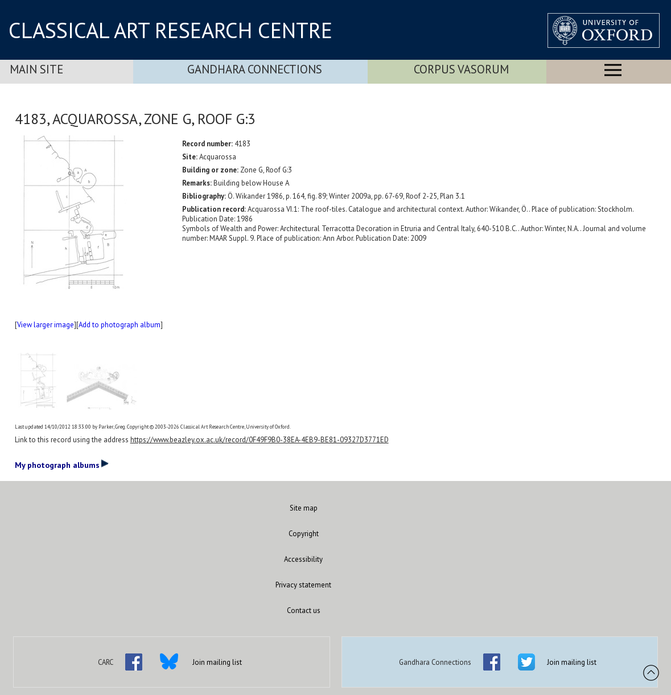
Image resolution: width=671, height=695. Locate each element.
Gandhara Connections (254, 69)
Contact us (303, 610)
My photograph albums (62, 464)
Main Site (36, 69)
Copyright (304, 533)
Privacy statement (303, 585)
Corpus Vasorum (461, 69)
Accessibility (303, 559)
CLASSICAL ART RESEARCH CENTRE (170, 30)
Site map (304, 508)
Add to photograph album (119, 325)
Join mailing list (217, 662)
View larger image (45, 325)
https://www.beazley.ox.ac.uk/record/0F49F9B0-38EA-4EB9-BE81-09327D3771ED (259, 440)
